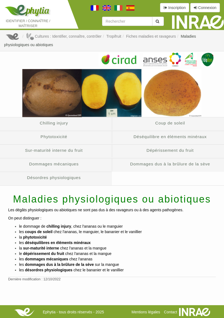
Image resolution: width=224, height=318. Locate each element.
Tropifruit (113, 36)
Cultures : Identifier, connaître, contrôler (64, 36)
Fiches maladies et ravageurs (151, 36)
